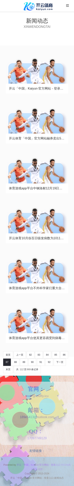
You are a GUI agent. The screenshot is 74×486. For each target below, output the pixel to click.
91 (40, 362)
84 (47, 354)
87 (7, 362)
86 (64, 354)
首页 (8, 354)
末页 (8, 369)
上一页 (19, 354)
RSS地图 (66, 465)
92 (49, 362)
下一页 (59, 362)
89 (23, 362)
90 (32, 362)
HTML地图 (37, 469)
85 (55, 354)
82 (30, 354)
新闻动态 (37, 21)
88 (15, 362)
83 (38, 354)
